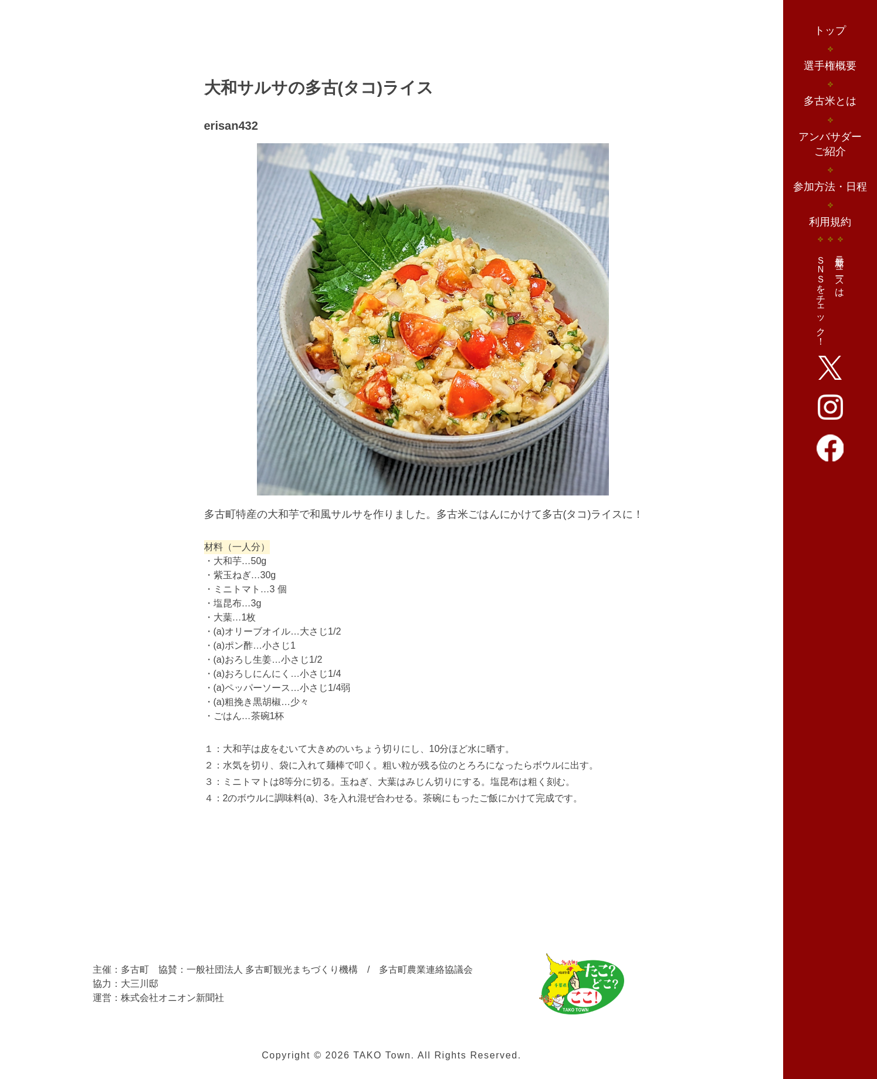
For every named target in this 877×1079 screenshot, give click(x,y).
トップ (830, 30)
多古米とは (830, 101)
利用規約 (830, 222)
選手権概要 (830, 66)
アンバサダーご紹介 (830, 144)
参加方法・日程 (830, 187)
